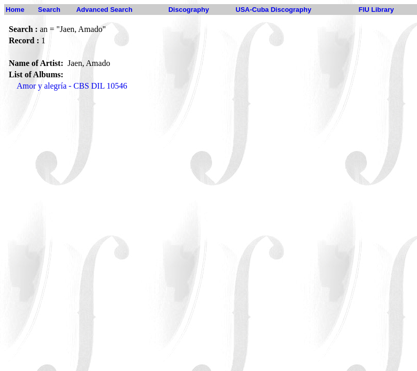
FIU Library (376, 9)
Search (49, 9)
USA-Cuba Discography (274, 9)
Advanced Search (104, 9)
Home (15, 9)
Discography (188, 9)
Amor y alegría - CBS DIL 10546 (72, 85)
